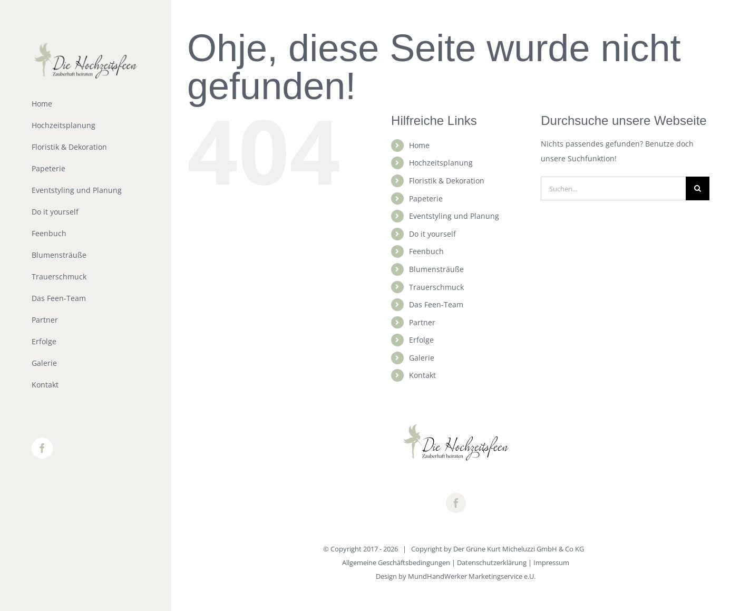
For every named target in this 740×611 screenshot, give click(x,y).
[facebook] (456, 503)
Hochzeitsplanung (441, 163)
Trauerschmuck (436, 287)
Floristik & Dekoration (446, 181)
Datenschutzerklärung (492, 562)
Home (419, 145)
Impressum (551, 562)
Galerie (421, 358)
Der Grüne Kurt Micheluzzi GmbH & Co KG (518, 549)
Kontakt (422, 375)
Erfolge (421, 340)
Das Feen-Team (436, 304)
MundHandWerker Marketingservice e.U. (471, 576)
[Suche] (697, 188)
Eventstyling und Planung (454, 216)
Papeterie (426, 198)
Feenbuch (426, 251)
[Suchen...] (613, 188)
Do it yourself (432, 234)
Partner (422, 322)
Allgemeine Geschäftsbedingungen (396, 562)
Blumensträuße (436, 269)
